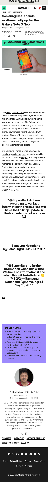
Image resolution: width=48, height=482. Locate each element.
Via (3, 297)
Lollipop (24, 157)
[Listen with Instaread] (14, 36)
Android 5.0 (19, 438)
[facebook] (9, 454)
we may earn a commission (34, 33)
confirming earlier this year (14, 154)
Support (28, 461)
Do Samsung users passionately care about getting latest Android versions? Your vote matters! (25, 350)
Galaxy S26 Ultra (26, 1)
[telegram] (30, 454)
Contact (28, 466)
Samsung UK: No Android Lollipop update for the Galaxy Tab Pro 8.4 (24, 343)
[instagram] (17, 454)
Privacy (19, 466)
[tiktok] (21, 454)
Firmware (6, 438)
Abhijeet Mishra (7, 28)
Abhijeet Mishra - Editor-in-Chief (24, 392)
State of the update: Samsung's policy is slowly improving (23, 332)
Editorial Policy (16, 461)
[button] (4, 8)
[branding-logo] (24, 8)
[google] (39, 454)
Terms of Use (39, 461)
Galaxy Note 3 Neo (15, 112)
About (5, 461)
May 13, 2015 (35, 249)
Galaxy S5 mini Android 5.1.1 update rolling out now (24, 356)
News (9, 12)
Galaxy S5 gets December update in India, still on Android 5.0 (24, 338)
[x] (13, 454)
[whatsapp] (35, 454)
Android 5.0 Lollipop (35, 438)
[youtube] (26, 454)
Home (4, 12)
